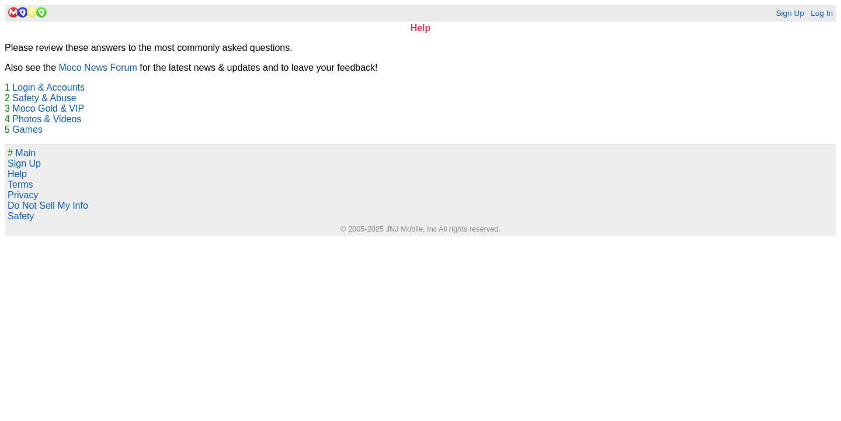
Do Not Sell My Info (48, 205)
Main (22, 153)
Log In (822, 13)
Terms (20, 184)
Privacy (23, 195)
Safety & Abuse (44, 98)
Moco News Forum (98, 68)
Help (17, 174)
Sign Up (790, 13)
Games (27, 129)
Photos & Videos (46, 119)
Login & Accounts (48, 87)
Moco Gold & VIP (48, 108)
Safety (21, 216)
